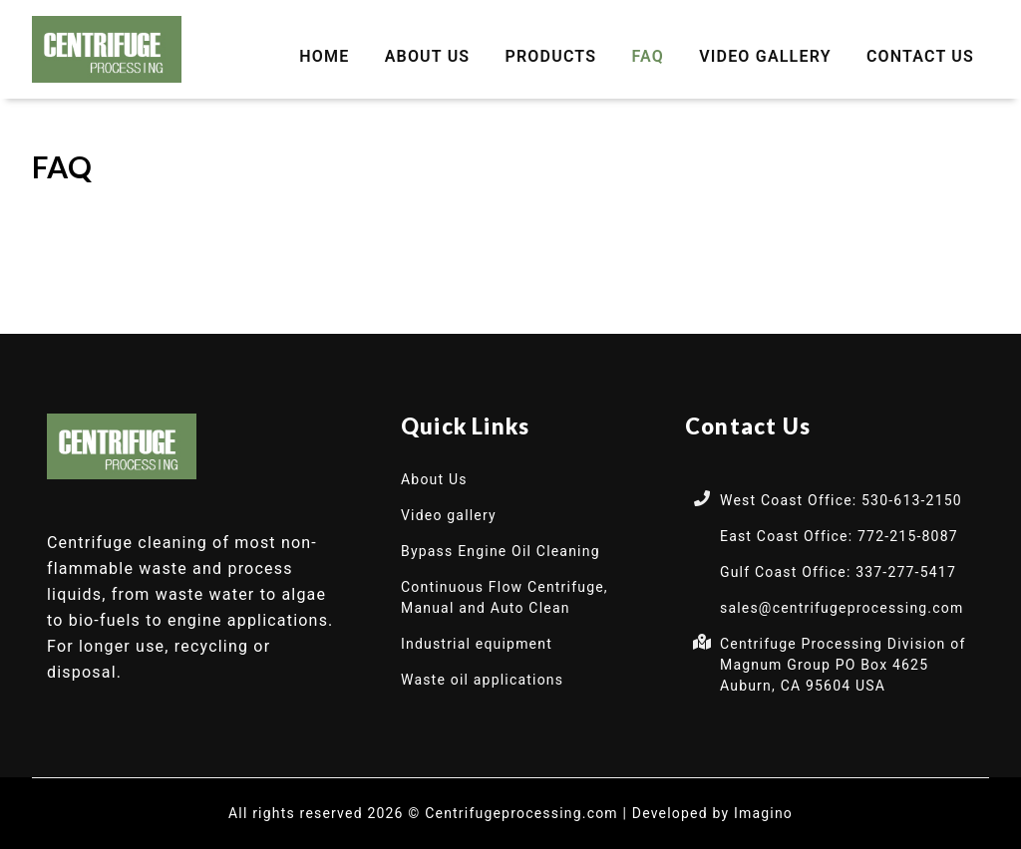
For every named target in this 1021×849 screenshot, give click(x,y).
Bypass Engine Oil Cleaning (500, 551)
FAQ (647, 56)
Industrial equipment (476, 644)
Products (551, 56)
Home (324, 56)
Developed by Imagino (712, 813)
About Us (428, 56)
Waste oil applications (482, 680)
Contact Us (920, 56)
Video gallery (765, 56)
